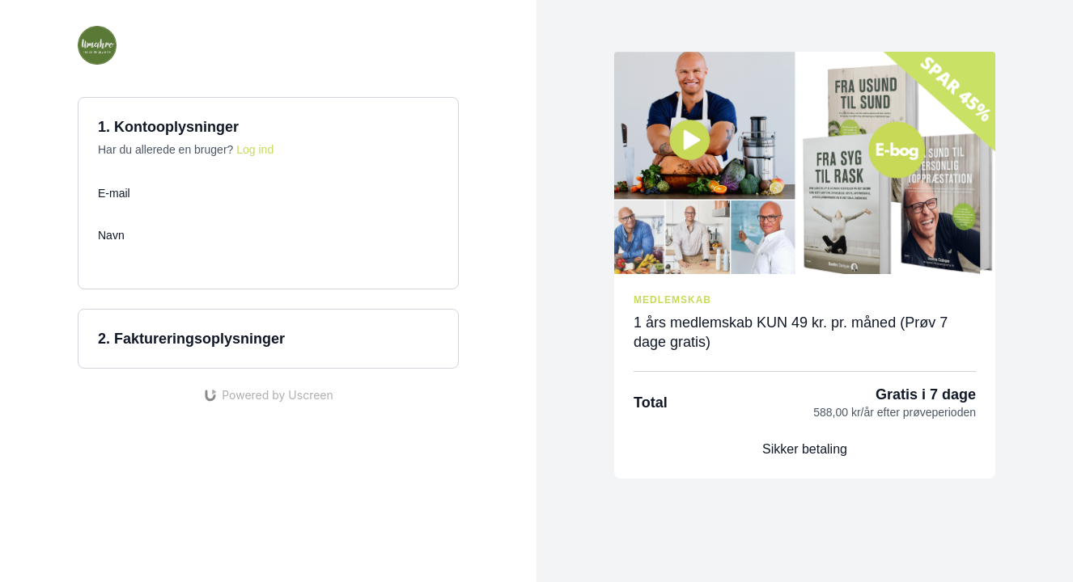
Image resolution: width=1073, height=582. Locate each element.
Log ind (255, 149)
